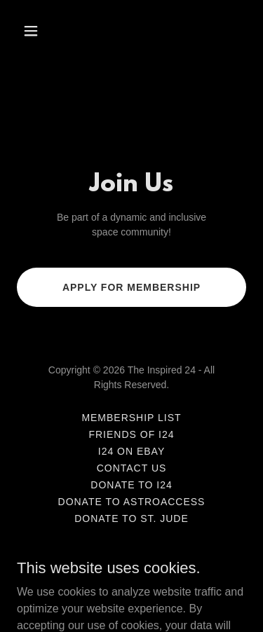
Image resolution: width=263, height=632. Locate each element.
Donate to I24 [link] (131, 484)
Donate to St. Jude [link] (131, 518)
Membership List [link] (131, 417)
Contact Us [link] (132, 468)
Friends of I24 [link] (131, 434)
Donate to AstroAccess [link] (131, 501)
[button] (43, 31)
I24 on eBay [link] (132, 451)
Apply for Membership (131, 287)
